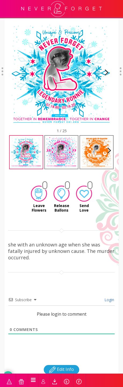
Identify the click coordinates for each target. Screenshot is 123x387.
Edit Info (61, 364)
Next (104, 74)
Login (108, 294)
